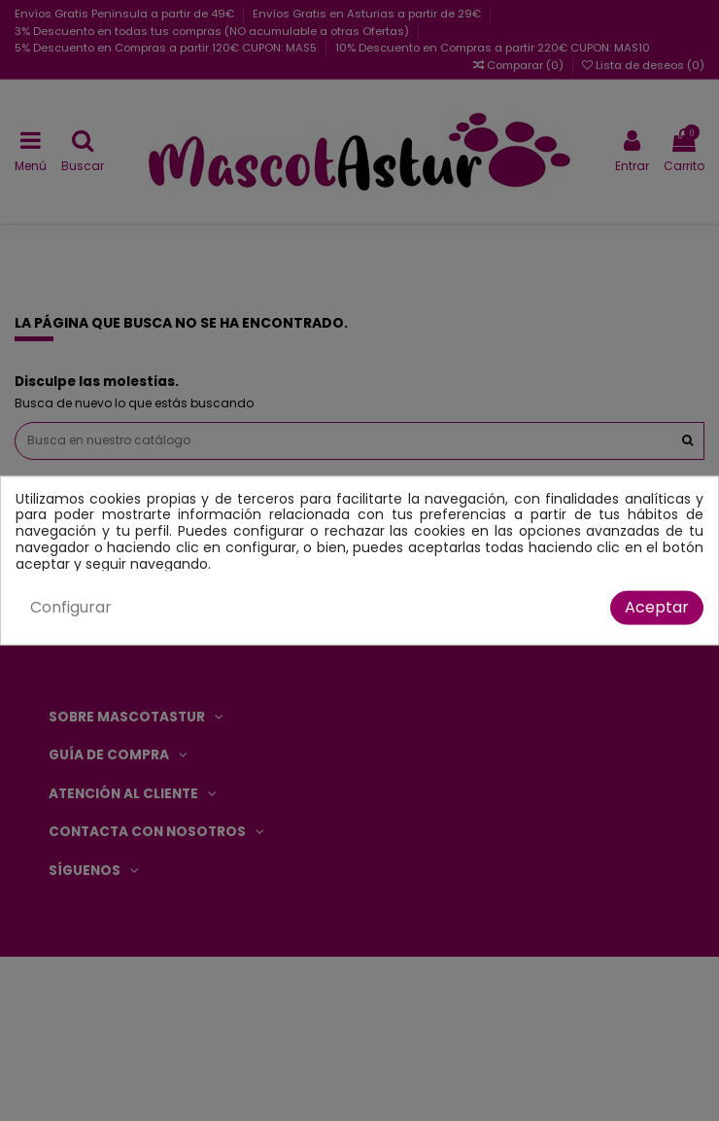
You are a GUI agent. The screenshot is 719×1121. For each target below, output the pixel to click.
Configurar (71, 607)
